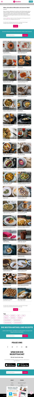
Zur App (30, 1)
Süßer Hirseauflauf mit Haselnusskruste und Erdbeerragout (24, 139)
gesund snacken (17, 322)
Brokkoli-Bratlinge (6, 139)
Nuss (23, 315)
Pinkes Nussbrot (6, 241)
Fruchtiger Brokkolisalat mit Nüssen (24, 183)
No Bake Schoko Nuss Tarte (8, 270)
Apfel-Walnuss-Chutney (7, 183)
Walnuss (6, 317)
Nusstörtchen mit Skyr (7, 285)
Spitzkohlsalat (20, 110)
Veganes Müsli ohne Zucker (22, 96)
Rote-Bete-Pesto (21, 168)
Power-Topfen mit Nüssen (7, 154)
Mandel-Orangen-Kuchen (22, 270)
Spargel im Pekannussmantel (23, 81)
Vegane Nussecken (21, 256)
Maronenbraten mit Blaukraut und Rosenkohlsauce (9, 227)
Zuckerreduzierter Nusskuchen (23, 285)
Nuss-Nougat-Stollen (22, 299)
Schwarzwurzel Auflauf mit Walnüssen (8, 125)
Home (12, 382)
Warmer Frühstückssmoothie (8, 96)
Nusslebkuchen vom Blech (7, 299)
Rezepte (12, 384)
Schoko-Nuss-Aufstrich (22, 241)
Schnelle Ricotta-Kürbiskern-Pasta (24, 125)
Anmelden (25, 35)
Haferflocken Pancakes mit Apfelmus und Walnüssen (9, 67)
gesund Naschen (8, 322)
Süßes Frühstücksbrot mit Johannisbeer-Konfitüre (22, 52)
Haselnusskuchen (6, 52)
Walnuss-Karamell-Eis (7, 256)
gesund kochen (17, 320)
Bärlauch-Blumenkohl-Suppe (8, 81)
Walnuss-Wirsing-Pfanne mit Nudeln (9, 110)
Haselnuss (13, 317)
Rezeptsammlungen (5, 4)
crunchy (6, 315)
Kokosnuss (8, 18)
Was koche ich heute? (22, 382)
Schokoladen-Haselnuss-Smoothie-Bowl (9, 168)
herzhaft (13, 315)
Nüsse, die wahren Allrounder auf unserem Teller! (19, 4)
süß (18, 315)
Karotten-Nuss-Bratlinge (22, 212)
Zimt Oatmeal (20, 67)
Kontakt (29, 395)
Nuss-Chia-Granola (21, 154)
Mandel (19, 317)
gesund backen (8, 320)
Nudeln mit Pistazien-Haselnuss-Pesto (9, 212)
